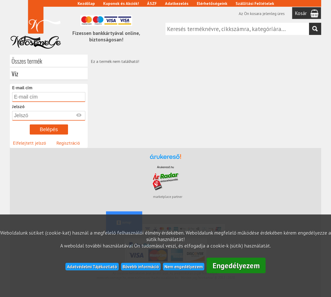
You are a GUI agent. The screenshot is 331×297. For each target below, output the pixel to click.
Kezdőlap (86, 3)
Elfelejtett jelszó (29, 143)
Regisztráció (68, 143)
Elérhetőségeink (212, 3)
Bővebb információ (141, 267)
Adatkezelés (177, 3)
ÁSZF (152, 3)
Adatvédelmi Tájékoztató (92, 267)
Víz (14, 73)
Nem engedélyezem (183, 267)
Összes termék (26, 60)
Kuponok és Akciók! (121, 3)
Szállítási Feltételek (255, 3)
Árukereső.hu (165, 167)
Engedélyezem (236, 265)
